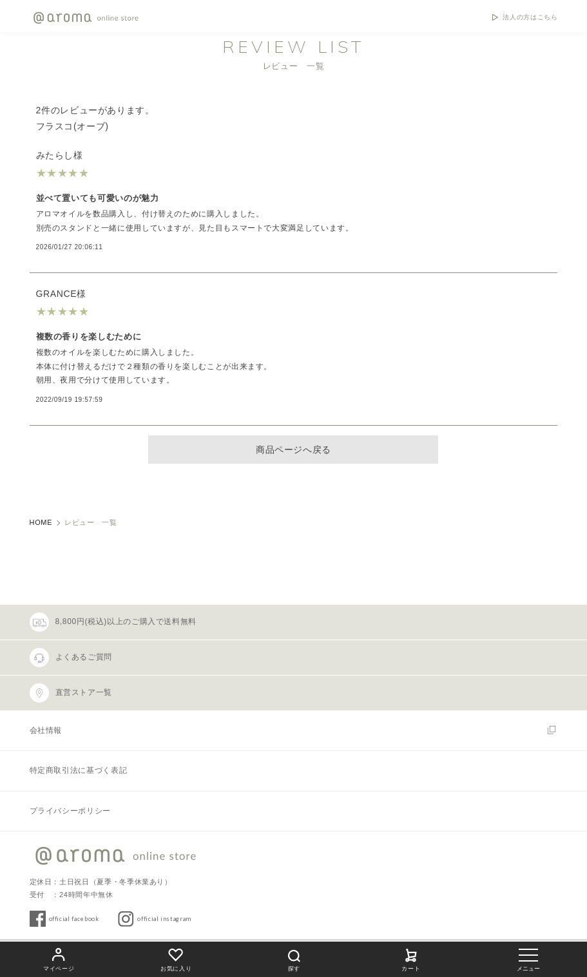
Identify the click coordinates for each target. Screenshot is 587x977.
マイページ (58, 958)
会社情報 (46, 730)
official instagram (164, 918)
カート (411, 958)
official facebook (74, 918)
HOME (41, 522)
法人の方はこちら (530, 17)
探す (293, 958)
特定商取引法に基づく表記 (79, 770)
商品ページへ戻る (293, 449)
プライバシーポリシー (70, 810)
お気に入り (175, 958)
